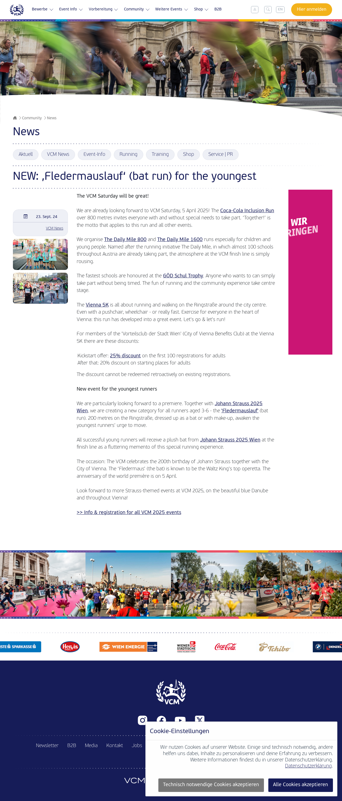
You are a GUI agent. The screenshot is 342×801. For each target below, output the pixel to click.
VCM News (58, 154)
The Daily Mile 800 (125, 239)
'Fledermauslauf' (239, 411)
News (52, 118)
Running (128, 154)
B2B (218, 9)
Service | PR (220, 154)
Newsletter (47, 746)
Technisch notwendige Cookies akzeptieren (211, 785)
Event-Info (94, 154)
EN (280, 9)
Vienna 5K (97, 305)
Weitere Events (171, 9)
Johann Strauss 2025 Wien (230, 440)
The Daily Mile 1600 (180, 239)
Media (91, 746)
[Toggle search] (268, 9)
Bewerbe (43, 9)
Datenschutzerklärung (308, 766)
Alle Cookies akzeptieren (300, 785)
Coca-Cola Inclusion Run (247, 211)
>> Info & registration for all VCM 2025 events (129, 512)
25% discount (125, 356)
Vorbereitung (103, 9)
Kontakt (114, 746)
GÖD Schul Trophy (183, 276)
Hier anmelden (311, 9)
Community (137, 9)
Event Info (71, 9)
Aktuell (26, 154)
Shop (201, 9)
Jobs (137, 746)
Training (160, 154)
